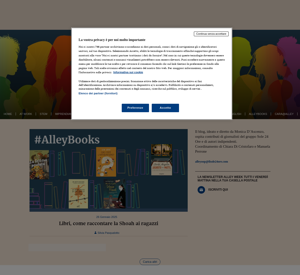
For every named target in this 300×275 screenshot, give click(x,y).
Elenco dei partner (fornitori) (98, 93)
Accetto (165, 107)
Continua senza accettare (211, 33)
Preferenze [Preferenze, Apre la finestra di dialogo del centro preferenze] (135, 107)
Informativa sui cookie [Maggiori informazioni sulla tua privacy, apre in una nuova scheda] (128, 72)
